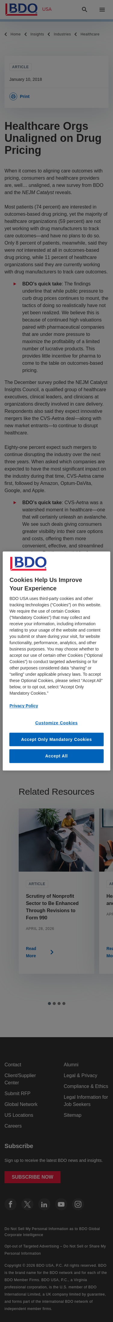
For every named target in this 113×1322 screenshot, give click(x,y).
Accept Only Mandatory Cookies (56, 739)
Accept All (56, 756)
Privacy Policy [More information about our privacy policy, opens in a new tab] (23, 705)
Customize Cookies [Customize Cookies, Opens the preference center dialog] (56, 722)
